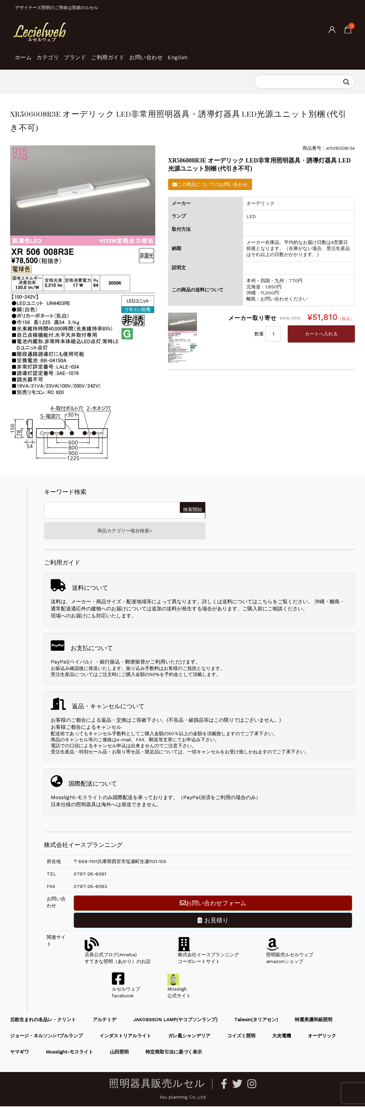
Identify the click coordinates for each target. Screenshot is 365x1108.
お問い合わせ (193, 53)
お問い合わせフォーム (213, 904)
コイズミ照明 (241, 1037)
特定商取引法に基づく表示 (174, 1054)
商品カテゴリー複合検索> (124, 531)
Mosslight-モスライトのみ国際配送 (92, 799)
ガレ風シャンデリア (189, 1037)
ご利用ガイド (143, 53)
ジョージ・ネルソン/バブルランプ (46, 1037)
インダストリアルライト (125, 1037)
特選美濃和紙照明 (313, 1021)
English (236, 53)
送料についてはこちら (247, 603)
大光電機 (281, 1037)
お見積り (213, 922)
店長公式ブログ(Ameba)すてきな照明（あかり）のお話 (118, 956)
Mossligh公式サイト (179, 990)
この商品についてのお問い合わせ (210, 184)
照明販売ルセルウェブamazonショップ (289, 956)
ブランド (100, 53)
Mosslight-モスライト (69, 1054)
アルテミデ (104, 1021)
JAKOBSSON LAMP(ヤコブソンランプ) (175, 1021)
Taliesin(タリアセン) (256, 1021)
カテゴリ (61, 53)
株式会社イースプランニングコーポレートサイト (208, 956)
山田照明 (119, 1054)
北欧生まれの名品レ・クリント (43, 1021)
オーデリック (322, 1037)
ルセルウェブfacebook (126, 990)
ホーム (26, 53)
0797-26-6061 (90, 876)
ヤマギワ (19, 1054)
